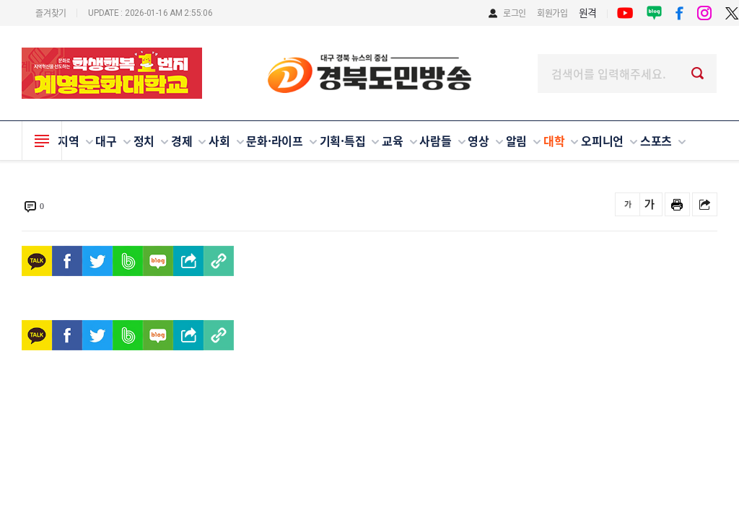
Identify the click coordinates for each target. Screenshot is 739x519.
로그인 (514, 12)
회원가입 (552, 12)
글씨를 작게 (627, 204)
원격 (588, 12)
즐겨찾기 (50, 12)
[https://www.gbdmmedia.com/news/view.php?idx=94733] (219, 261)
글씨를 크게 (650, 204)
